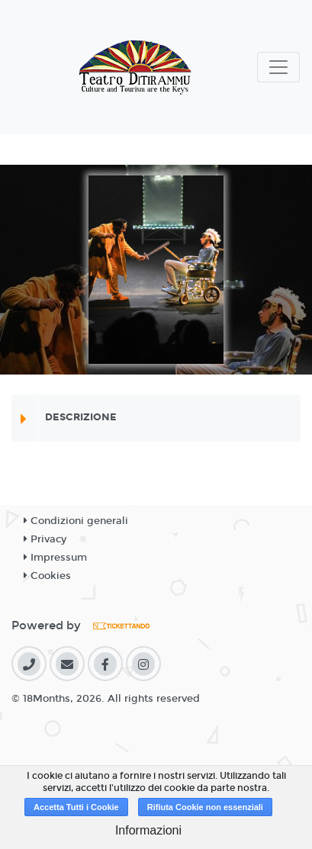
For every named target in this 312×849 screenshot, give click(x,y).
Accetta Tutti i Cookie (76, 807)
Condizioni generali (76, 521)
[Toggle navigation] (278, 67)
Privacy (45, 539)
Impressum (55, 558)
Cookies (47, 576)
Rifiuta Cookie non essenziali (205, 807)
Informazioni (148, 830)
